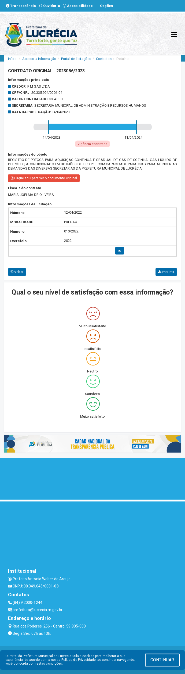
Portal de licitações (76, 59)
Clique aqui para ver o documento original (44, 178)
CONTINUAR (162, 659)
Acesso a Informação (39, 59)
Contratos (104, 59)
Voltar (17, 272)
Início (12, 59)
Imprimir (166, 272)
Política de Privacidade (78, 660)
